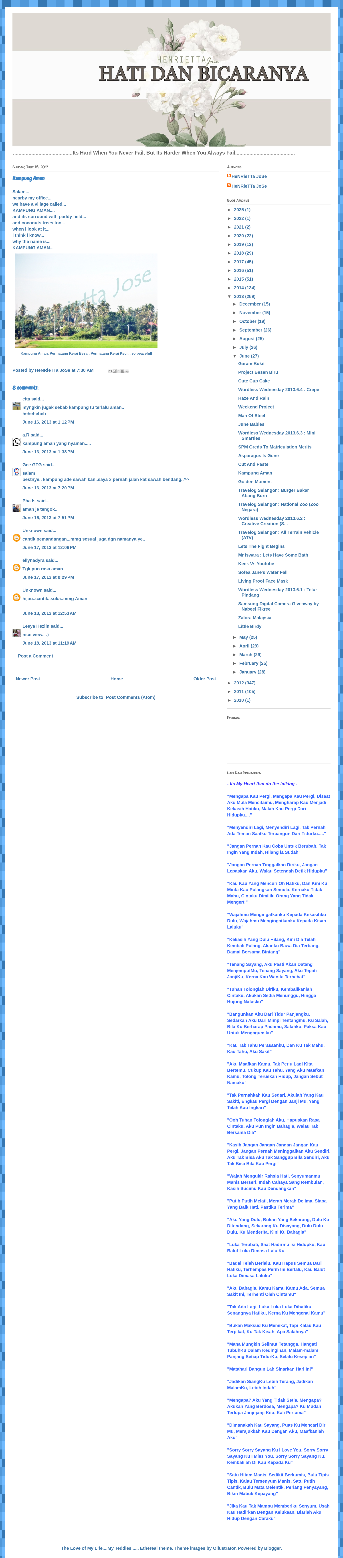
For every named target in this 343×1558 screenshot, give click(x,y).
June (245, 356)
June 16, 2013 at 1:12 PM (48, 422)
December (250, 304)
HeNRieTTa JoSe (249, 176)
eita (26, 398)
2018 (239, 253)
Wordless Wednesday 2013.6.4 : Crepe (278, 389)
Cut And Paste (253, 464)
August (247, 338)
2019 (239, 244)
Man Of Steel (251, 415)
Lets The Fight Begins (261, 546)
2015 (239, 279)
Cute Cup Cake (254, 380)
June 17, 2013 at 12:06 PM (49, 547)
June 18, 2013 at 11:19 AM (49, 643)
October (248, 321)
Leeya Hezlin (35, 626)
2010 (239, 700)
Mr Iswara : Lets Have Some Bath (273, 555)
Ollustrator (224, 1548)
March (246, 654)
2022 (239, 218)
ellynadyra (33, 560)
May (244, 637)
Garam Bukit (251, 363)
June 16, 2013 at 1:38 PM (48, 451)
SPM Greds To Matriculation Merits (275, 446)
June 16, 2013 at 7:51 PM (48, 517)
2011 (239, 691)
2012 (239, 682)
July (244, 347)
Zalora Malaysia (254, 617)
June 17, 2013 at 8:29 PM (48, 577)
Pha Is (29, 500)
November (250, 312)
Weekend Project (256, 406)
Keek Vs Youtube (256, 563)
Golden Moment (255, 481)
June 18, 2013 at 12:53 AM (49, 613)
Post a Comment (35, 655)
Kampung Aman (255, 472)
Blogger (272, 1548)
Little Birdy (249, 626)
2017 (239, 261)
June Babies (251, 424)
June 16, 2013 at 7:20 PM (48, 487)
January (248, 671)
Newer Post (28, 678)
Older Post (205, 678)
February (249, 663)
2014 (239, 287)
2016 (239, 270)
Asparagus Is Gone (258, 455)
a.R (25, 434)
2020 (239, 235)
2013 (239, 296)
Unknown (32, 530)
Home (117, 678)
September (251, 330)
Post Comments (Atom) (130, 697)
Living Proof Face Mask (263, 581)
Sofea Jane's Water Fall (263, 572)
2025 (239, 209)
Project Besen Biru (258, 372)
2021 (239, 227)
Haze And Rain (253, 398)
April (245, 645)
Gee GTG (32, 464)
